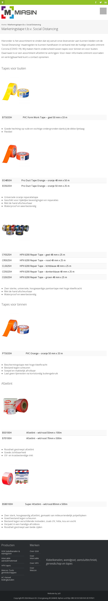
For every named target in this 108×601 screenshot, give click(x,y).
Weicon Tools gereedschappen (8, 571)
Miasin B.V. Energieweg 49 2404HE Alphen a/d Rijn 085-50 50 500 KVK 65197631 (61, 598)
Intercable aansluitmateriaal (9, 559)
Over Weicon (33, 569)
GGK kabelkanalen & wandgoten (10, 552)
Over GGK (34, 551)
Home (3, 24)
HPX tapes (6, 565)
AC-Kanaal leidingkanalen (7, 578)
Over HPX (34, 563)
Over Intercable (34, 557)
